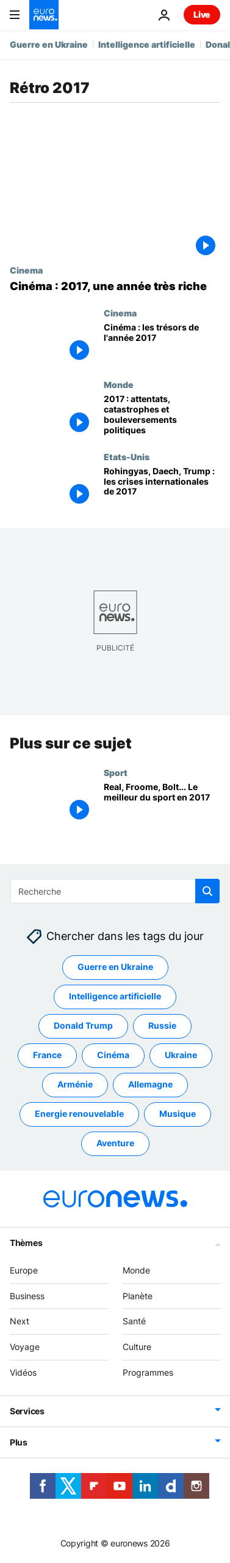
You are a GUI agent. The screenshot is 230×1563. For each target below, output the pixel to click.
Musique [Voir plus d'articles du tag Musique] (177, 1113)
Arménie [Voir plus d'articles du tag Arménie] (75, 1084)
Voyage (25, 1346)
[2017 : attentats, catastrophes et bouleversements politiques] (162, 415)
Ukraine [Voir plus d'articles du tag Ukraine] (181, 1055)
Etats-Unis (126, 456)
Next (19, 1321)
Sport (116, 772)
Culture (137, 1346)
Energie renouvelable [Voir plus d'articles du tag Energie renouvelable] (79, 1113)
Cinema (26, 270)
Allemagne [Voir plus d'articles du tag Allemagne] (150, 1084)
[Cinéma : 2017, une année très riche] (115, 286)
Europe (24, 1269)
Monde (119, 384)
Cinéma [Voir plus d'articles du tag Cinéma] (113, 1055)
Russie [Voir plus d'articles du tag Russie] (162, 1025)
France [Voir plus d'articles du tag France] (47, 1055)
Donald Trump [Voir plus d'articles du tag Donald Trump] (83, 1025)
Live (201, 14)
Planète (138, 1295)
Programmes (148, 1372)
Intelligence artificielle (146, 44)
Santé (134, 1321)
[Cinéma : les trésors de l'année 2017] (162, 344)
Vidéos (23, 1372)
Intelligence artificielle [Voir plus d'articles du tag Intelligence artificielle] (115, 996)
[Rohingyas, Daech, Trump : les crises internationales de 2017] (162, 487)
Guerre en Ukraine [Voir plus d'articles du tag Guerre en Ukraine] (115, 966)
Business (27, 1295)
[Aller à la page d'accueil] (44, 14)
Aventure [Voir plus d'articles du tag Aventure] (115, 1143)
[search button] (207, 891)
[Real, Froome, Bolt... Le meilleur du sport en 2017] (162, 803)
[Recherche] (115, 891)
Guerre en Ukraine (49, 44)
